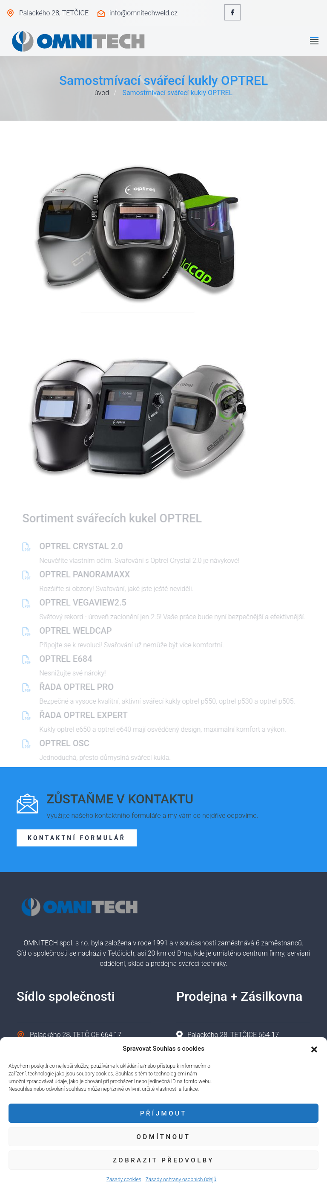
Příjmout (163, 1113)
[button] (314, 1048)
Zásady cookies (123, 1179)
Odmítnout (164, 1137)
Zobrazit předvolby (163, 1160)
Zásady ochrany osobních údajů (181, 1179)
